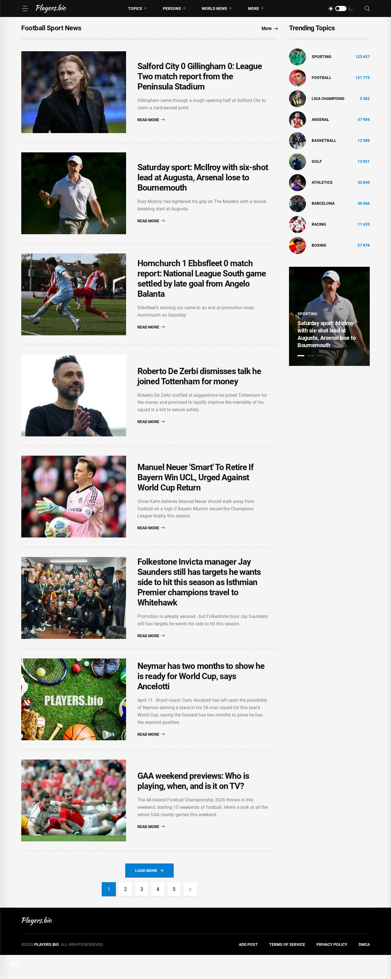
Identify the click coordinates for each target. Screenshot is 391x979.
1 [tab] (301, 355)
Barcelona (323, 203)
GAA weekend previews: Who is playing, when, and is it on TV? (193, 804)
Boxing (319, 245)
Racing (319, 224)
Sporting (322, 56)
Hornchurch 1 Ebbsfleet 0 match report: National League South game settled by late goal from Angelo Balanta (201, 286)
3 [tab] (320, 355)
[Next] (191, 914)
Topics (135, 8)
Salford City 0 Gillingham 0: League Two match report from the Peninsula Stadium (199, 78)
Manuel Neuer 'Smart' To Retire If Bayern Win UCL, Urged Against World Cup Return (195, 491)
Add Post (248, 969)
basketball (324, 140)
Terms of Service (287, 969)
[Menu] (25, 8)
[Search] (367, 8)
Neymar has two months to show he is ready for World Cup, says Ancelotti (200, 696)
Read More (151, 121)
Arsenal (320, 119)
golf (317, 161)
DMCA (364, 969)
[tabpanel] (329, 316)
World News (214, 8)
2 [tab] (310, 355)
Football (322, 77)
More (253, 8)
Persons (172, 8)
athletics (322, 182)
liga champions (328, 98)
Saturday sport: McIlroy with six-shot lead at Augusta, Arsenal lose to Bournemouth (202, 182)
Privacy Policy (331, 969)
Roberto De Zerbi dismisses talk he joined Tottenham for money (199, 387)
